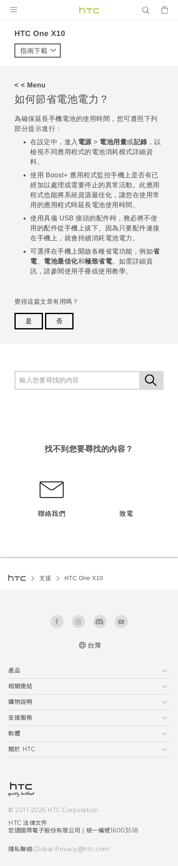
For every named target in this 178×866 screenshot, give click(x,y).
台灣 (94, 645)
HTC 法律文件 (27, 823)
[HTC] (89, 10)
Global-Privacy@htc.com (71, 849)
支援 (45, 578)
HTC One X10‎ (83, 578)
